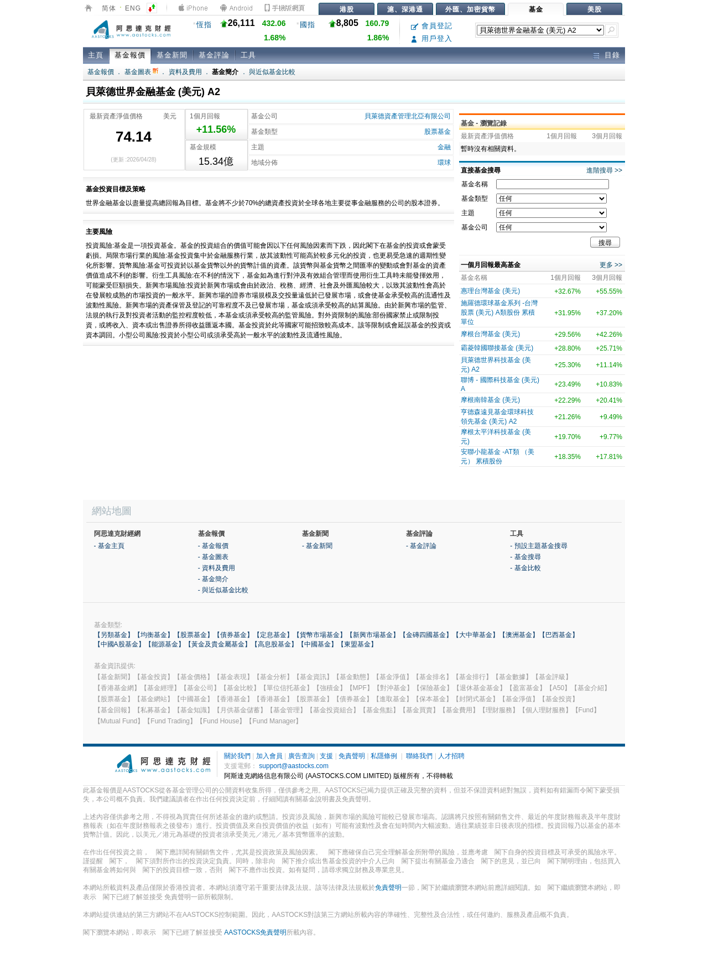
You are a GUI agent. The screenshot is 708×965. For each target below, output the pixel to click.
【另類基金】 (114, 635)
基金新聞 (172, 55)
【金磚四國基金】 (425, 635)
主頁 (95, 55)
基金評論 (214, 55)
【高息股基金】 (274, 644)
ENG (133, 8)
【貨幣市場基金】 (319, 635)
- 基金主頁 (109, 546)
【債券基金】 (233, 635)
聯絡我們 (419, 756)
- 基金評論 (421, 546)
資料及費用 (185, 72)
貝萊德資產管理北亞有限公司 (408, 116)
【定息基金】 (273, 635)
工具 (248, 55)
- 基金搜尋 (525, 557)
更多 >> (611, 265)
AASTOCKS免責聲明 (255, 932)
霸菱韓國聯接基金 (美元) (497, 348)
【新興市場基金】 (372, 635)
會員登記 (431, 26)
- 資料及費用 (216, 568)
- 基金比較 (525, 568)
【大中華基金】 (475, 635)
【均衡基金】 (154, 635)
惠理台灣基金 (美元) (490, 291)
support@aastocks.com (294, 766)
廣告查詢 (301, 756)
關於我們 (237, 756)
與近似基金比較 (272, 72)
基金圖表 (141, 72)
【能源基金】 (165, 644)
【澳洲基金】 (519, 635)
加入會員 (269, 756)
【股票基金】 (194, 635)
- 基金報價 (213, 546)
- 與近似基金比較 (223, 590)
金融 (444, 147)
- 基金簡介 (213, 579)
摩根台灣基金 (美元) (490, 334)
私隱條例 (384, 756)
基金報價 (129, 55)
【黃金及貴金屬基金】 (218, 644)
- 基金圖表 (213, 557)
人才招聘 (451, 756)
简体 (109, 8)
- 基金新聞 (317, 546)
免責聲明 (352, 756)
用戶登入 (431, 38)
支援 (326, 756)
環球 (444, 162)
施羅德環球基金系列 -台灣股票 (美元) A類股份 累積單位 (499, 312)
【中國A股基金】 (119, 644)
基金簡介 (225, 72)
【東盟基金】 (357, 644)
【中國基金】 (317, 644)
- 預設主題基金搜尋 (538, 546)
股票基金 (437, 131)
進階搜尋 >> (604, 170)
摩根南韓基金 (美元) (490, 400)
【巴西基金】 (559, 635)
